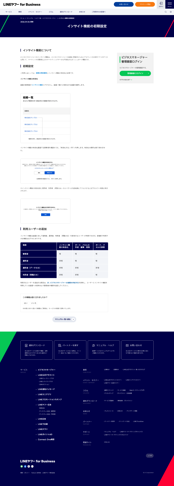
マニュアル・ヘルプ (110, 432)
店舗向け (116, 369)
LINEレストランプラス (46, 381)
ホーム (22, 18)
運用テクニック (109, 390)
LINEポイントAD (45, 434)
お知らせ (82, 12)
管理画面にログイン (135, 73)
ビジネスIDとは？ (125, 80)
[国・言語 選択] (170, 12)
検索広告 (42, 408)
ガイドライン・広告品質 (124, 393)
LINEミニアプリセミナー (133, 380)
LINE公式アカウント (46, 375)
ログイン (161, 6)
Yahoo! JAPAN (36, 473)
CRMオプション (44, 384)
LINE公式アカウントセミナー (113, 380)
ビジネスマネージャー (49, 18)
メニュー (170, 4)
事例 (20, 12)
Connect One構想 (46, 439)
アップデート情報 (132, 411)
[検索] (165, 12)
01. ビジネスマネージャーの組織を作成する (63, 282)
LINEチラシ (43, 429)
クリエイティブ (108, 393)
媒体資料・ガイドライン (125, 401)
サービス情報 (122, 390)
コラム (51, 12)
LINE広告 (42, 419)
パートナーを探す (109, 421)
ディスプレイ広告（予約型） (47, 414)
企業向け (107, 369)
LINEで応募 (43, 424)
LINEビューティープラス (46, 378)
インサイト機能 (37, 85)
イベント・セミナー (35, 12)
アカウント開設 (145, 4)
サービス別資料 (109, 401)
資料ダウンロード (66, 12)
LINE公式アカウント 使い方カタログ (134, 369)
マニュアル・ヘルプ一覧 (34, 18)
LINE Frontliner (138, 421)
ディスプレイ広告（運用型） (47, 411)
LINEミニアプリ (44, 394)
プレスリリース (108, 411)
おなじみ (107, 442)
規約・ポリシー (25, 473)
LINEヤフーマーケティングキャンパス (131, 432)
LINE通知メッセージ (46, 389)
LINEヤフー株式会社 (49, 473)
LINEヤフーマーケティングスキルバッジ (116, 435)
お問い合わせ (123, 4)
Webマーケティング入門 (137, 390)
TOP (150, 456)
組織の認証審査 (41, 73)
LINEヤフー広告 (44, 404)
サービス (9, 12)
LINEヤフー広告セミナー (111, 383)
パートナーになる (124, 421)
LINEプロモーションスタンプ (50, 399)
